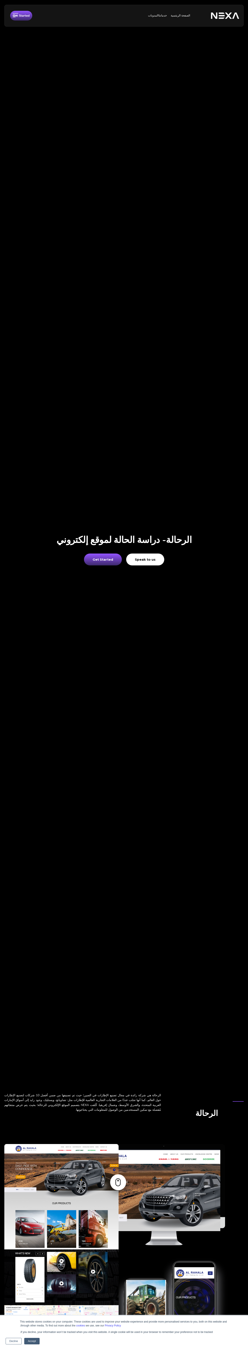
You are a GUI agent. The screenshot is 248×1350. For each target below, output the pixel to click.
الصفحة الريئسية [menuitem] (180, 16)
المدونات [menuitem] (153, 16)
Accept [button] (32, 1341)
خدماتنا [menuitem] (163, 16)
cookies (80, 1325)
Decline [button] (13, 1341)
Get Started (21, 16)
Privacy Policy (113, 1325)
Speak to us (145, 559)
